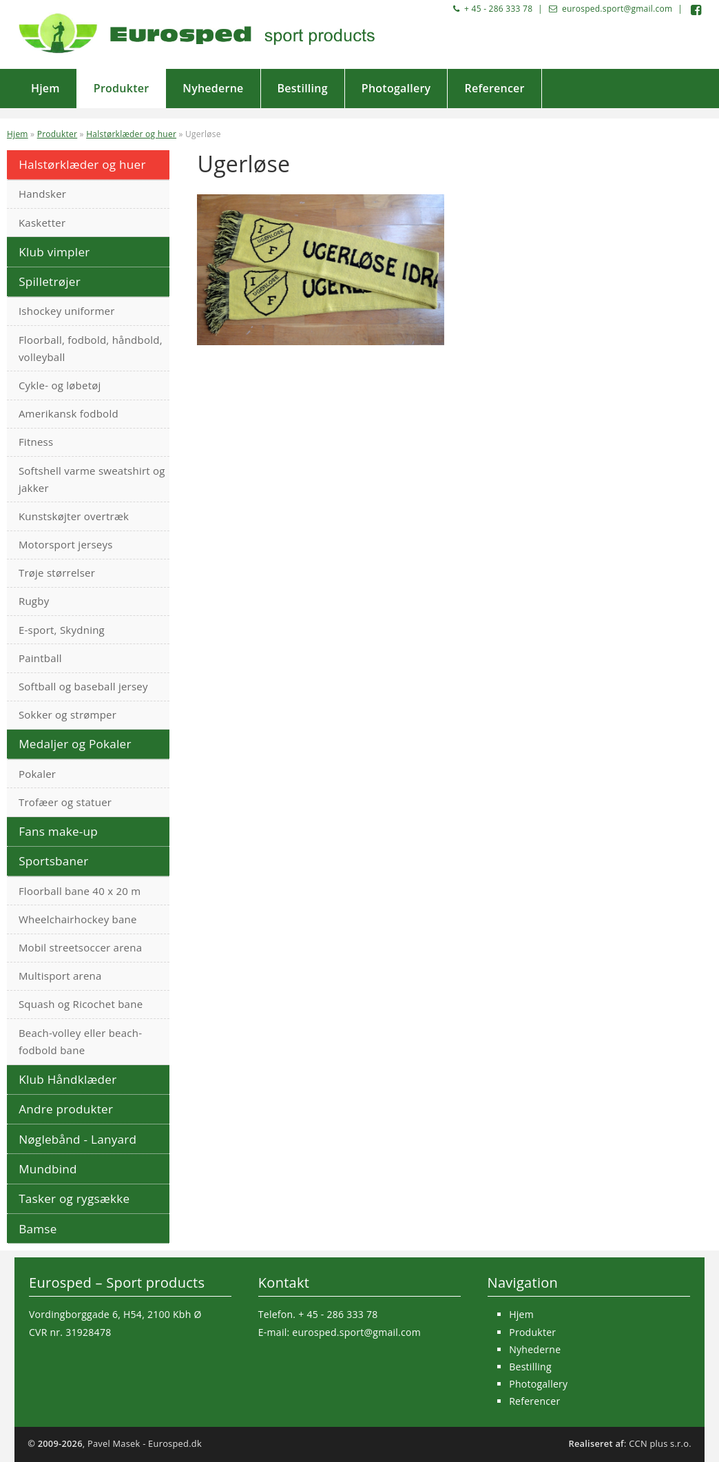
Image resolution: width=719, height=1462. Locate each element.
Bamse (37, 1229)
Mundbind (48, 1169)
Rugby (34, 601)
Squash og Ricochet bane (81, 1004)
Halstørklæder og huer (131, 134)
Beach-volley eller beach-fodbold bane (80, 1041)
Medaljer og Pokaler (75, 744)
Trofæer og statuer (65, 802)
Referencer (494, 88)
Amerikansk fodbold (68, 413)
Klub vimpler (54, 252)
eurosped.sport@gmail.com (617, 8)
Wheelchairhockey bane (78, 919)
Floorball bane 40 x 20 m (79, 891)
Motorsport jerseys (66, 544)
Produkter (121, 88)
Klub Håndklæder (67, 1079)
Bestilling (303, 88)
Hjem (45, 88)
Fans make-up (58, 831)
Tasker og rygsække (74, 1198)
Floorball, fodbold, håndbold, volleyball (91, 348)
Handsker (42, 193)
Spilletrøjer (50, 281)
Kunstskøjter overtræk (74, 516)
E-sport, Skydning (62, 630)
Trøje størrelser (57, 572)
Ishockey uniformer (67, 311)
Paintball (40, 658)
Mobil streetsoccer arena (80, 947)
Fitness (36, 442)
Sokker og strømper (67, 714)
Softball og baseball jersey (83, 686)
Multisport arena (60, 975)
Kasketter (42, 222)
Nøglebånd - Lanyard (77, 1139)
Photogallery (396, 88)
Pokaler (37, 774)
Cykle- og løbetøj (60, 385)
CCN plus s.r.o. (660, 1443)
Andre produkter (66, 1109)
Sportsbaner (53, 861)
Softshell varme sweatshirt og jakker (92, 479)
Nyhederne (213, 88)
